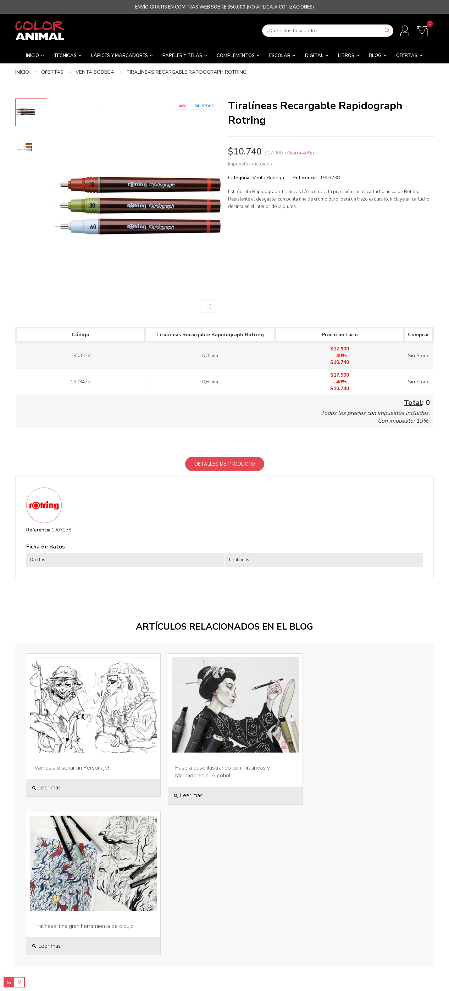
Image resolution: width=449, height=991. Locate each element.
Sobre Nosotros (171, 900)
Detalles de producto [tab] (224, 464)
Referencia (38, 530)
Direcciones (384, 925)
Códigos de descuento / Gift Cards (384, 937)
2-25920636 (65, 933)
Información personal (384, 900)
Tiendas (171, 913)
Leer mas (46, 781)
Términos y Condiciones (171, 937)
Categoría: (239, 177)
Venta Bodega (268, 177)
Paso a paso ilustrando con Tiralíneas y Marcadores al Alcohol (214, 765)
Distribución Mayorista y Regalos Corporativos (277, 940)
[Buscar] (327, 30)
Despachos (171, 925)
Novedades (277, 925)
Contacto (171, 949)
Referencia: (305, 177)
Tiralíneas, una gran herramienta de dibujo (350, 761)
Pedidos (384, 913)
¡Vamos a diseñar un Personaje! (71, 761)
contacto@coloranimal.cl (65, 926)
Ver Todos (277, 900)
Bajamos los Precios (277, 913)
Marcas (278, 955)
